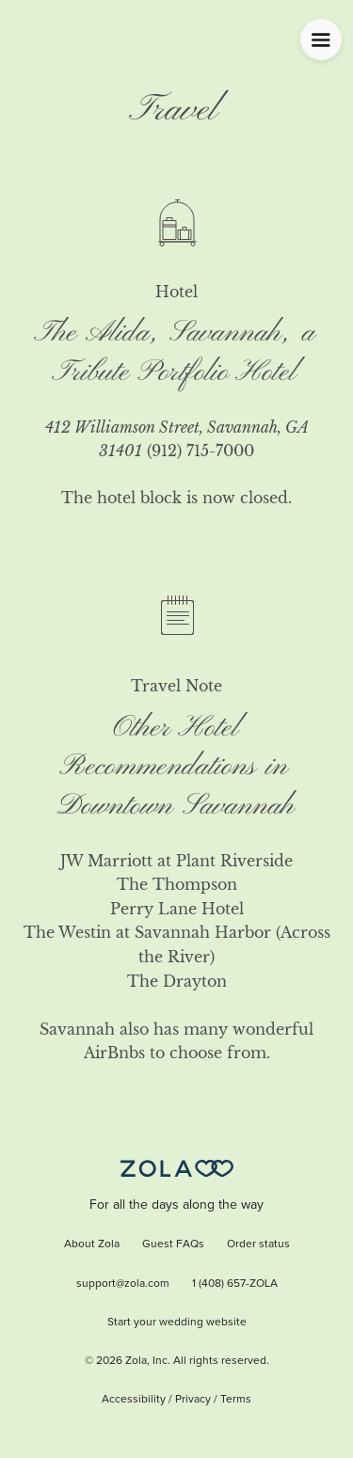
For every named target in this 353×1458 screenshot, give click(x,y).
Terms (235, 1399)
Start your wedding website (177, 1322)
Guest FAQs (173, 1244)
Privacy (193, 1399)
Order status (258, 1244)
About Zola (92, 1244)
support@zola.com (122, 1284)
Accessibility (134, 1399)
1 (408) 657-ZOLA (235, 1284)
